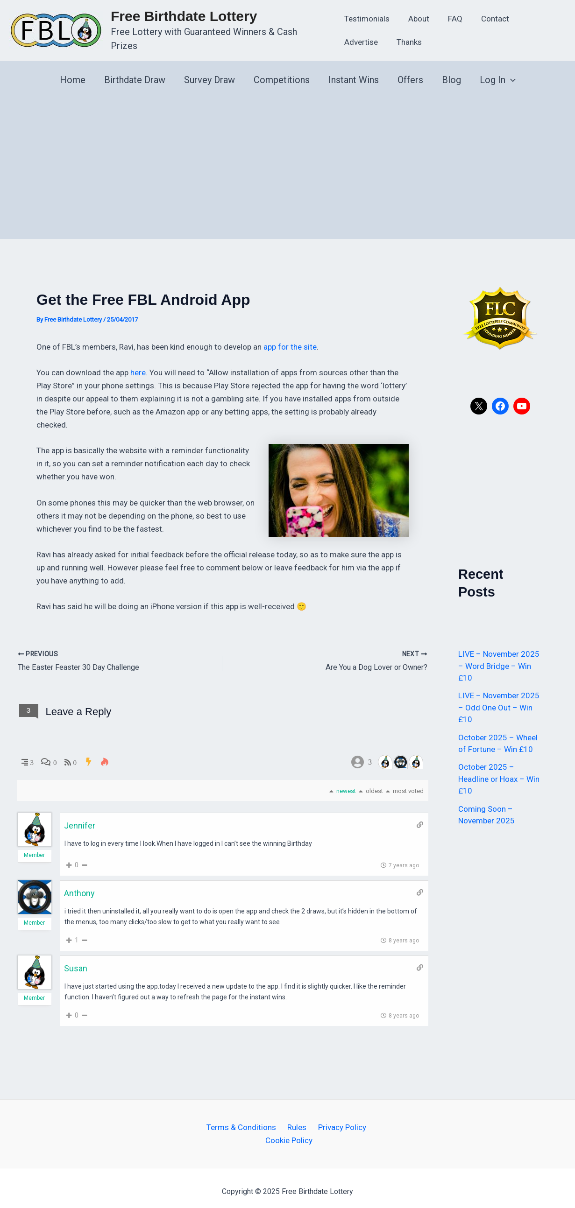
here (138, 366)
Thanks (356, 38)
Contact (486, 15)
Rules (296, 1120)
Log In (498, 73)
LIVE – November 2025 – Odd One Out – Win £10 (499, 700)
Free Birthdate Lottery (184, 20)
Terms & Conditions (244, 1120)
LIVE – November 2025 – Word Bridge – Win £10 (499, 659)
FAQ (448, 15)
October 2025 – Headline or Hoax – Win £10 (499, 772)
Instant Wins (353, 73)
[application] (510, 73)
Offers (410, 73)
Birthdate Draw (134, 73)
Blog (451, 73)
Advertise (532, 15)
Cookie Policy (289, 1133)
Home (72, 73)
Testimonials (366, 15)
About (415, 15)
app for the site (290, 340)
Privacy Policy (338, 1120)
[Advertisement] (287, 162)
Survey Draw (209, 73)
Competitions (282, 73)
